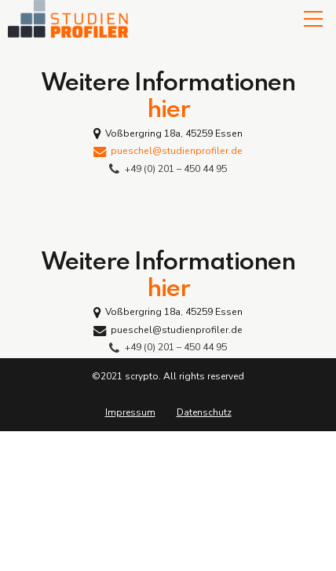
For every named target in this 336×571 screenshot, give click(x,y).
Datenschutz (204, 412)
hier (168, 110)
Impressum (130, 412)
